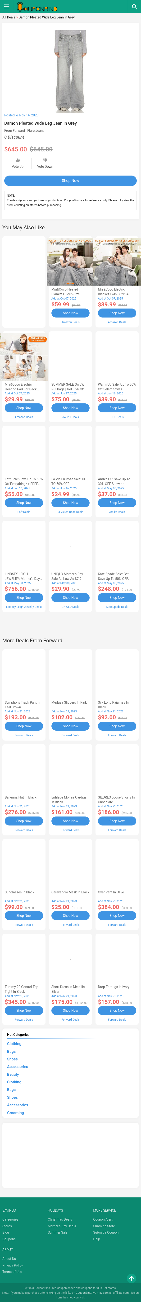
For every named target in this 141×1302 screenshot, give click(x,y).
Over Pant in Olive (111, 891)
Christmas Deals (60, 1219)
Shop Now (70, 180)
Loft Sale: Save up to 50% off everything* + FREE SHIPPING (24, 483)
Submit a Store (104, 1225)
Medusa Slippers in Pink (69, 702)
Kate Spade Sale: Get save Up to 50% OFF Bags (113, 578)
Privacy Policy (12, 1265)
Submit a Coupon (105, 1232)
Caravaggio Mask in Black (70, 891)
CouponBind (83, 1292)
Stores (7, 1225)
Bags (11, 1051)
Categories (10, 1219)
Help (96, 1238)
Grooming (15, 1112)
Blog (5, 1232)
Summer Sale (58, 1232)
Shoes (12, 1058)
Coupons (9, 1238)
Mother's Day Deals (62, 1225)
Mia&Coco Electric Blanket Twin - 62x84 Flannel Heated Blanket (115, 294)
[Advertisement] (24, 281)
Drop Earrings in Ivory (113, 986)
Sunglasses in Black (19, 891)
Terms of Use (12, 1271)
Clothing (14, 1043)
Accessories (17, 1066)
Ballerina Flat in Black (20, 797)
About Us (9, 1258)
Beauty (13, 1074)
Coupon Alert (103, 1219)
